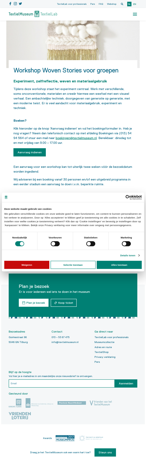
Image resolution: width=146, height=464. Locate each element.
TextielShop (101, 352)
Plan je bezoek (35, 302)
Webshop (111, 4)
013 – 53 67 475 (61, 337)
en (134, 4)
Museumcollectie (104, 342)
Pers (92, 4)
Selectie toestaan (73, 265)
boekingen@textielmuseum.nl (76, 138)
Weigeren (26, 265)
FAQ (101, 4)
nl (129, 4)
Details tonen (127, 255)
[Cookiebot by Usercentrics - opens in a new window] (128, 197)
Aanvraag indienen (30, 152)
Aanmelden (126, 383)
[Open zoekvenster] (122, 4)
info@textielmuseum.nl (65, 342)
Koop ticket (65, 302)
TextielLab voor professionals (72, 4)
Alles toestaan (119, 265)
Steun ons (105, 452)
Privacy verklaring (105, 356)
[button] (135, 14)
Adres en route (103, 347)
